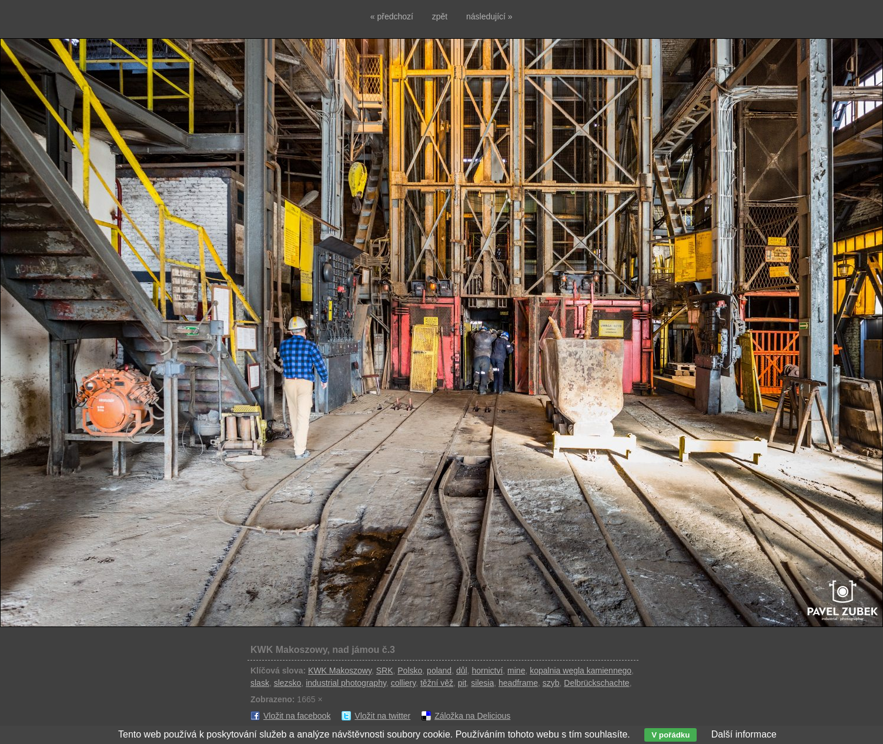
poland (439, 670)
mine (516, 670)
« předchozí (391, 16)
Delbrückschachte (596, 683)
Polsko (409, 670)
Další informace (744, 734)
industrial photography (346, 683)
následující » (489, 16)
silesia (482, 683)
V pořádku (670, 734)
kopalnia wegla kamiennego (580, 670)
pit (462, 683)
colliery (403, 683)
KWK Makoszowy (340, 670)
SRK (384, 670)
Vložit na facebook (296, 715)
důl (461, 670)
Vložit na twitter (382, 715)
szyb (551, 683)
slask (259, 683)
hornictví (487, 670)
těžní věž (436, 683)
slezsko (288, 683)
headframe (518, 683)
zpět (439, 16)
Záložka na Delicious (472, 715)
